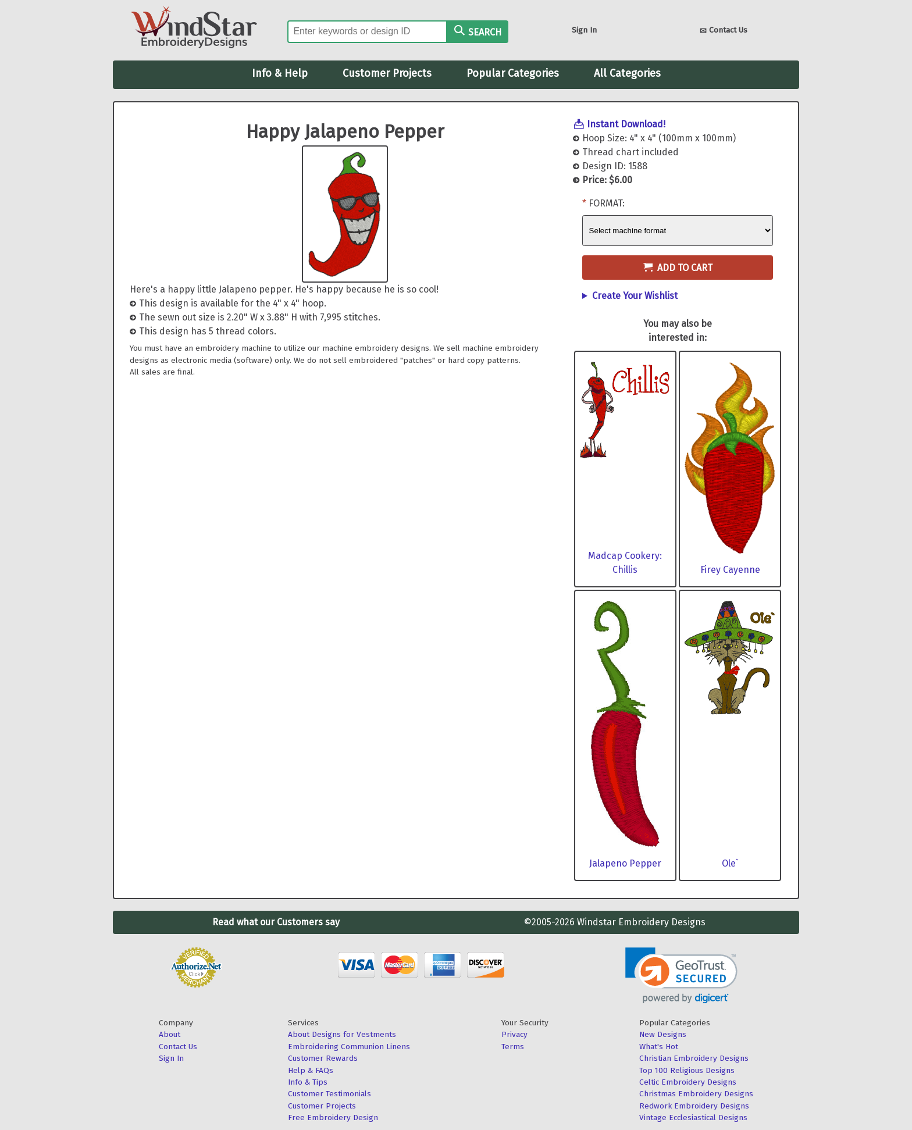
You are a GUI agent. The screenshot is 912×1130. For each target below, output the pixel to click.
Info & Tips (307, 1082)
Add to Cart (677, 267)
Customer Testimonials (329, 1094)
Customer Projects (387, 73)
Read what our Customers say (276, 922)
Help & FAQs (310, 1070)
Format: (607, 203)
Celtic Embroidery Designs (687, 1082)
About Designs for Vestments (342, 1034)
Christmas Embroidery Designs (696, 1094)
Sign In (584, 30)
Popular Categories (512, 73)
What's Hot (658, 1046)
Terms (512, 1046)
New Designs (662, 1034)
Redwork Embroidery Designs (694, 1106)
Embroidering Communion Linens (349, 1046)
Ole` (730, 863)
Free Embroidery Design (333, 1117)
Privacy (514, 1034)
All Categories (627, 73)
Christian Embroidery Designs (694, 1058)
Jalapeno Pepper (625, 863)
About (169, 1034)
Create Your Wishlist (635, 295)
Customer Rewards (323, 1058)
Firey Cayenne (730, 569)
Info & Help (280, 73)
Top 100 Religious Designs (687, 1070)
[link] (681, 975)
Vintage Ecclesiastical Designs (693, 1117)
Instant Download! (626, 124)
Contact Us (723, 31)
